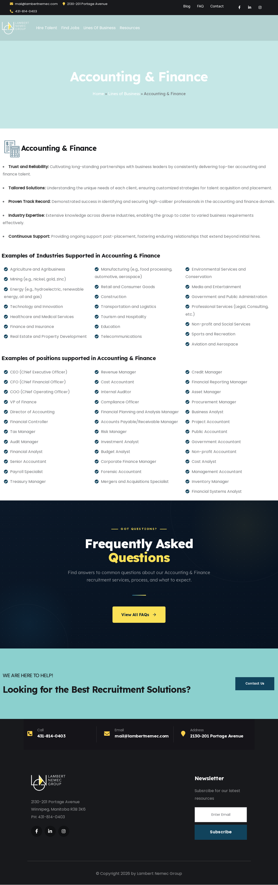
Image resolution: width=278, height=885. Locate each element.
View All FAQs (138, 614)
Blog (186, 6)
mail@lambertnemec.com (34, 3)
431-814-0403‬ (23, 11)
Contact (217, 6)
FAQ (200, 6)
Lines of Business (124, 93)
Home (98, 93)
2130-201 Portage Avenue (85, 3)
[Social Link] (239, 7)
